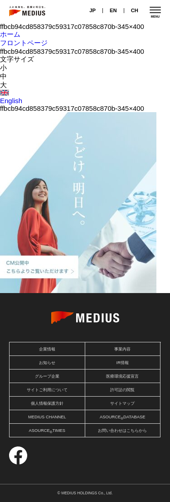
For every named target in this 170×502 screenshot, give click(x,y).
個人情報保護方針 (47, 403)
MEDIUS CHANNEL (47, 417)
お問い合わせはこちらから (122, 430)
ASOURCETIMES (47, 431)
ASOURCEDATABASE (123, 418)
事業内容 (122, 349)
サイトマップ (122, 403)
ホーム (10, 34)
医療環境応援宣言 (122, 376)
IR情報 (123, 362)
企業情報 (47, 349)
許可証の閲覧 (122, 390)
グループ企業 (47, 376)
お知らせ (47, 362)
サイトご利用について (47, 390)
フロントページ (24, 43)
